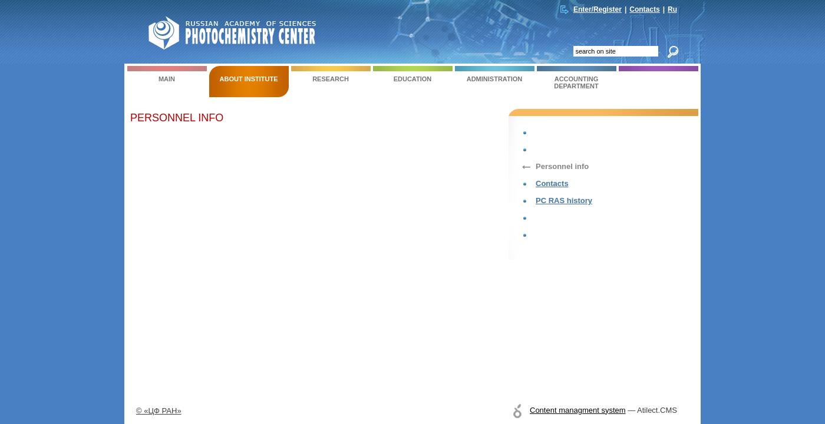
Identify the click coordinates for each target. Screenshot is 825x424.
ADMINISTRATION (494, 74)
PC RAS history (564, 200)
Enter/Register (597, 9)
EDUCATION (413, 74)
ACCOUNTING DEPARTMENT (576, 78)
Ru (672, 9)
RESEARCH (331, 74)
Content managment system (578, 410)
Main (167, 74)
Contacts (644, 9)
